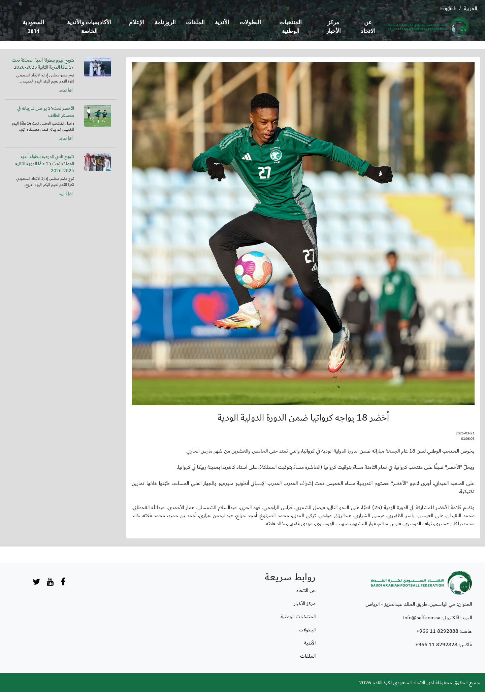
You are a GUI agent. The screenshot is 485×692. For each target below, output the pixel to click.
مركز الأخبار (333, 26)
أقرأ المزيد (65, 91)
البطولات (250, 22)
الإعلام (136, 22)
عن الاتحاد (368, 26)
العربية (470, 8)
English (448, 8)
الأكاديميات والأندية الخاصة (89, 26)
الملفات (195, 22)
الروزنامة (165, 22)
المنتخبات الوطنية (290, 26)
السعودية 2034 (33, 26)
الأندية (222, 22)
